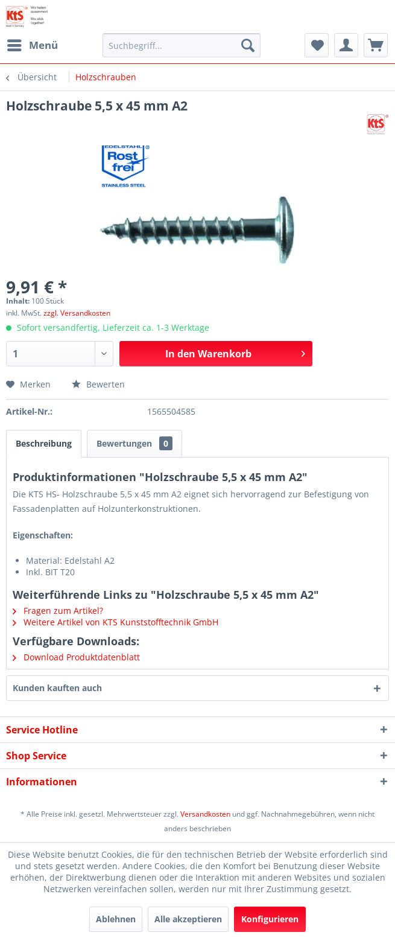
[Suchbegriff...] (182, 45)
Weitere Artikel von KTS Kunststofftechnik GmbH (115, 622)
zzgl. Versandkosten (76, 313)
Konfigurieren (270, 919)
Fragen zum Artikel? (58, 610)
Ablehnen (116, 919)
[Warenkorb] (376, 45)
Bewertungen (134, 443)
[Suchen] (248, 45)
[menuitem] (32, 45)
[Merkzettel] (317, 45)
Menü (32, 44)
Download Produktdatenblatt (76, 657)
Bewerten (98, 384)
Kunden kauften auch (57, 688)
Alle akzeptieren (188, 919)
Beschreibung (44, 443)
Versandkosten (205, 814)
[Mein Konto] (346, 45)
